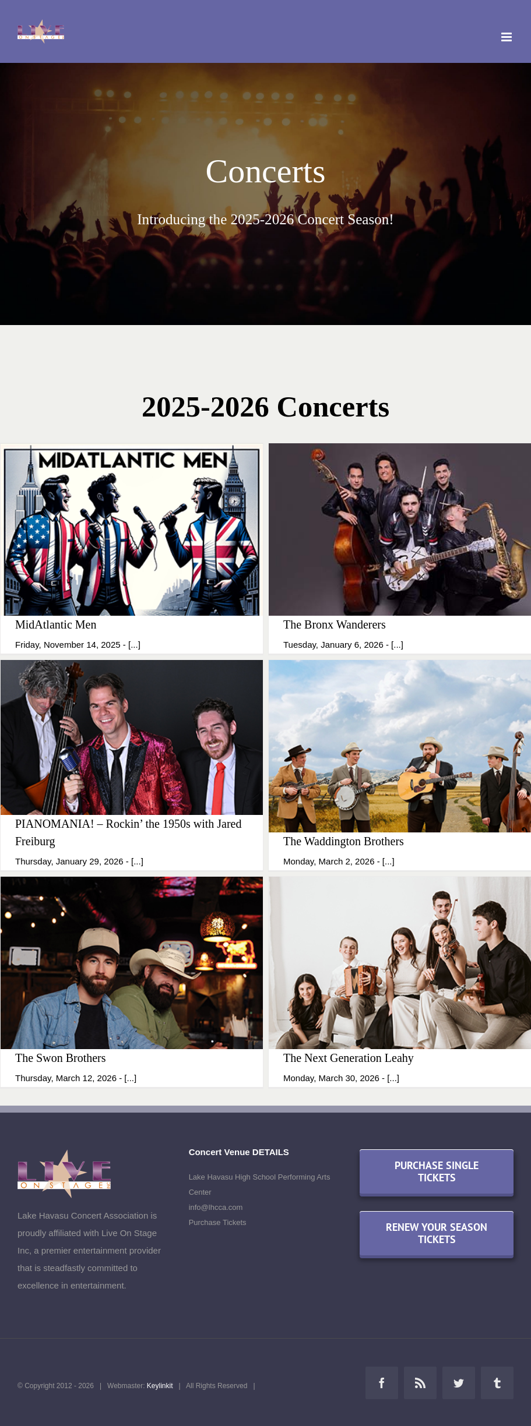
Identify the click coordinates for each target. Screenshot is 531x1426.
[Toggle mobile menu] (507, 37)
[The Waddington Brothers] (400, 765)
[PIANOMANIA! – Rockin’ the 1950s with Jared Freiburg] (132, 765)
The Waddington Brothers (343, 841)
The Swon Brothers (60, 1057)
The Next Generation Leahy (348, 1057)
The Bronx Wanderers (334, 624)
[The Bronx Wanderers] (400, 548)
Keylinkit (160, 1386)
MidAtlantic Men (55, 624)
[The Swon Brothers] (132, 981)
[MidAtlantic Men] (132, 548)
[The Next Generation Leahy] (400, 981)
